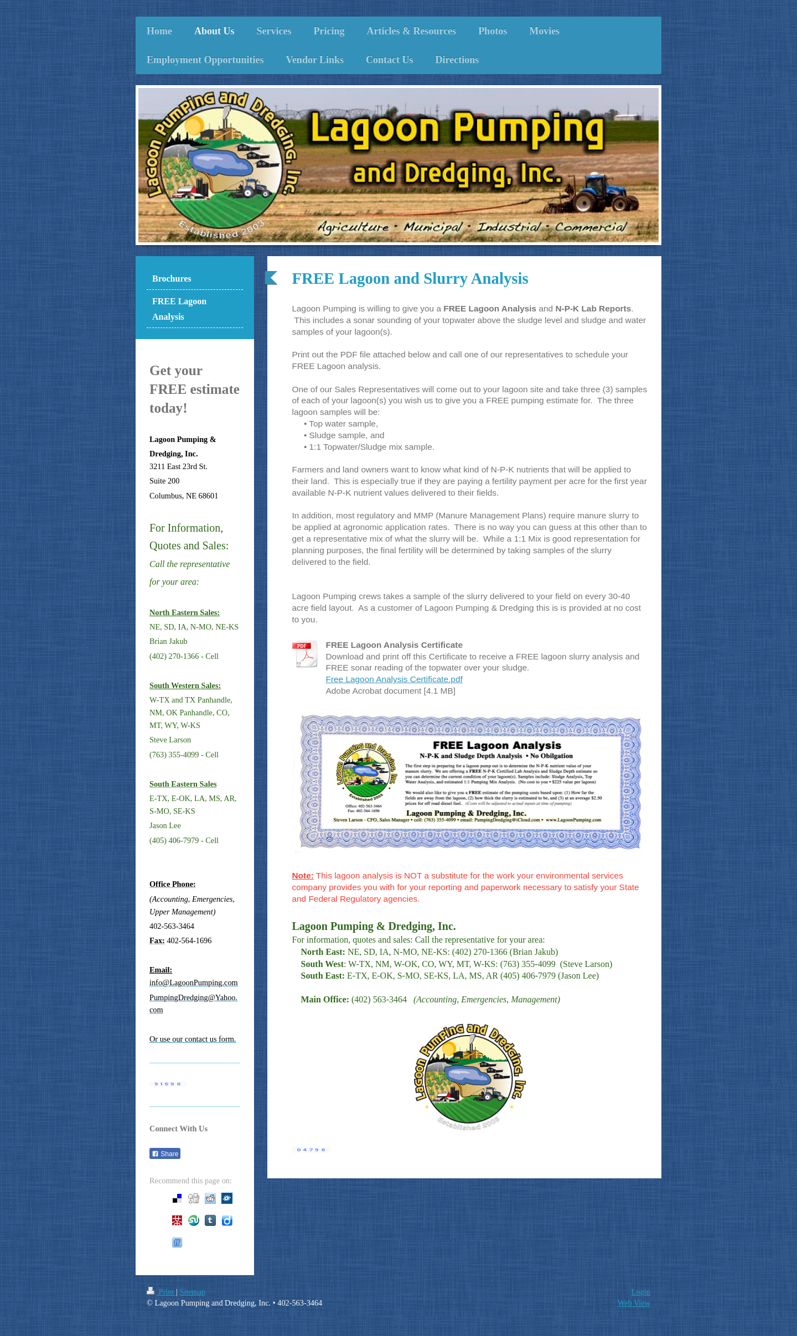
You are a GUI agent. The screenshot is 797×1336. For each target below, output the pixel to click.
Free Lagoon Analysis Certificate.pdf (394, 679)
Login (641, 1291)
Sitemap (192, 1291)
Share (165, 1154)
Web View (634, 1302)
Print (161, 1291)
